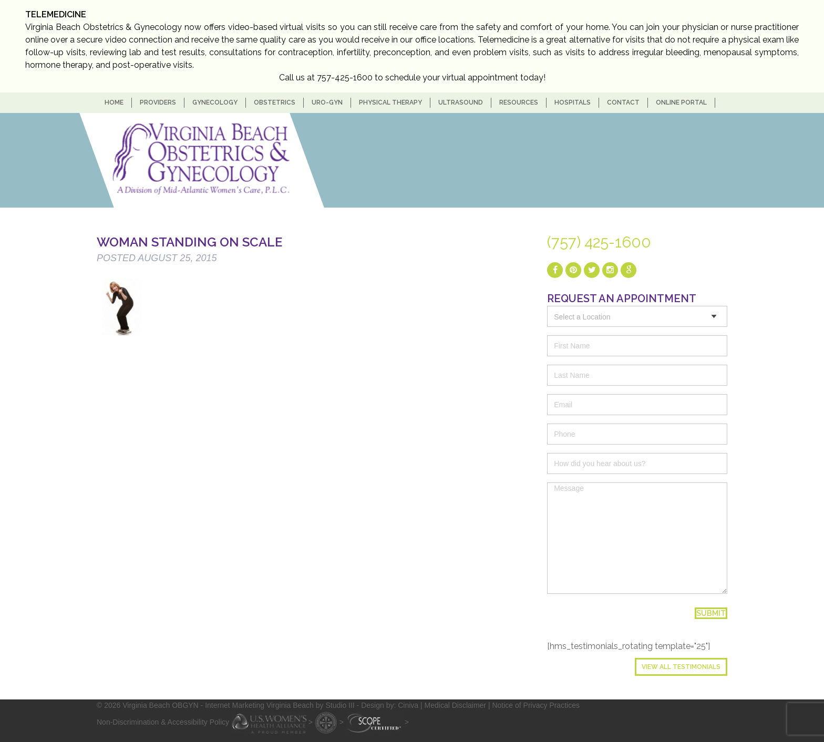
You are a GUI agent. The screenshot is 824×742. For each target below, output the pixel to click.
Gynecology (215, 102)
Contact (623, 102)
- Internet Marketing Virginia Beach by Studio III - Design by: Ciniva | (313, 705)
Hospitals (572, 102)
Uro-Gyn (327, 102)
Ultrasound (460, 102)
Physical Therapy (390, 102)
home (114, 102)
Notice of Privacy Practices (536, 705)
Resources (518, 102)
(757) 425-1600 (599, 242)
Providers (158, 102)
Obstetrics (274, 102)
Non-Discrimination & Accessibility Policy (163, 721)
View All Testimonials (681, 667)
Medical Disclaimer (455, 705)
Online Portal (681, 102)
